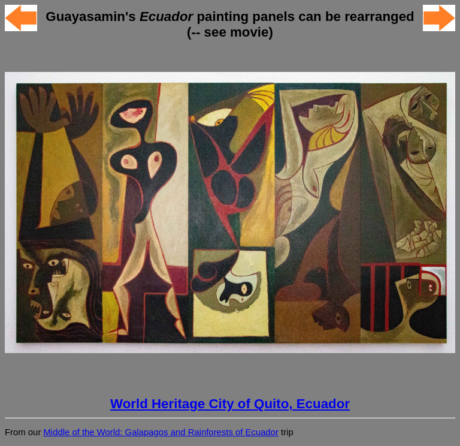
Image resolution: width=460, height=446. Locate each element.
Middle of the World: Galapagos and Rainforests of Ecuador (160, 432)
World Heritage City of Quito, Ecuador (230, 403)
